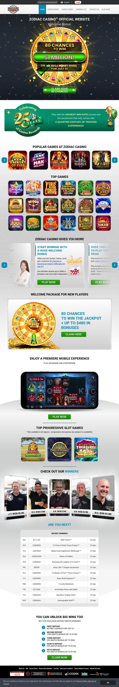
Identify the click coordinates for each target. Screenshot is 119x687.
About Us (21, 668)
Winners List (81, 9)
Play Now (49, 282)
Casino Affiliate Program (81, 668)
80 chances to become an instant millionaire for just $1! (51, 264)
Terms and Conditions (66, 668)
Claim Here (74, 334)
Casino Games (67, 9)
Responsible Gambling (45, 668)
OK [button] (108, 682)
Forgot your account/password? (47, 2)
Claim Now (59, 657)
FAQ (27, 668)
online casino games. (104, 261)
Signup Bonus (53, 9)
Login (78, 2)
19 (27, 674)
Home (42, 9)
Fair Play (56, 668)
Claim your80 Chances (59, 90)
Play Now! (106, 9)
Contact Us (94, 9)
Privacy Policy (33, 668)
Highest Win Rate (95, 668)
